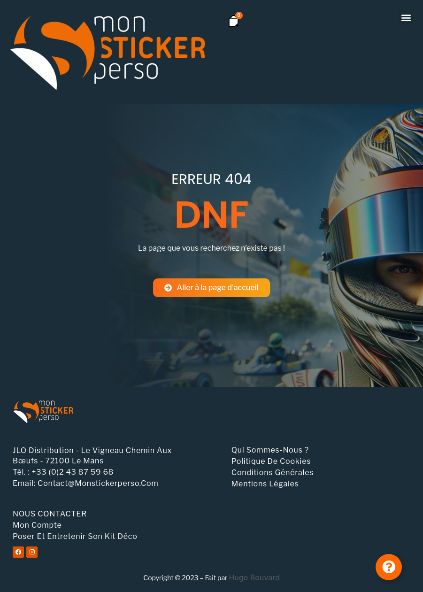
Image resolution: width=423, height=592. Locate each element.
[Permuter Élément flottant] (389, 567)
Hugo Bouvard (254, 577)
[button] (406, 17)
